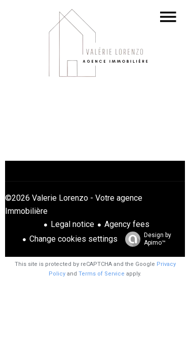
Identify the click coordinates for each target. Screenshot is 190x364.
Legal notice (72, 224)
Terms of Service (102, 273)
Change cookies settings (73, 239)
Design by (145, 239)
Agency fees (126, 224)
